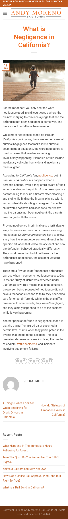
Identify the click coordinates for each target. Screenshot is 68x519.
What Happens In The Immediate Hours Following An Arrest (27, 448)
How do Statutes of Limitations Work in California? (53, 410)
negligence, (45, 175)
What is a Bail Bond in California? (23, 487)
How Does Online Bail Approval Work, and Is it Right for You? (32, 478)
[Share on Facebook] (24, 361)
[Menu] (5, 13)
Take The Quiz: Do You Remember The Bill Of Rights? (31, 460)
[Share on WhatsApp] (18, 361)
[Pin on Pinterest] (44, 361)
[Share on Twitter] (31, 361)
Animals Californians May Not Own (24, 469)
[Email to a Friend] (37, 361)
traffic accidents (27, 344)
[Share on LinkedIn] (50, 361)
